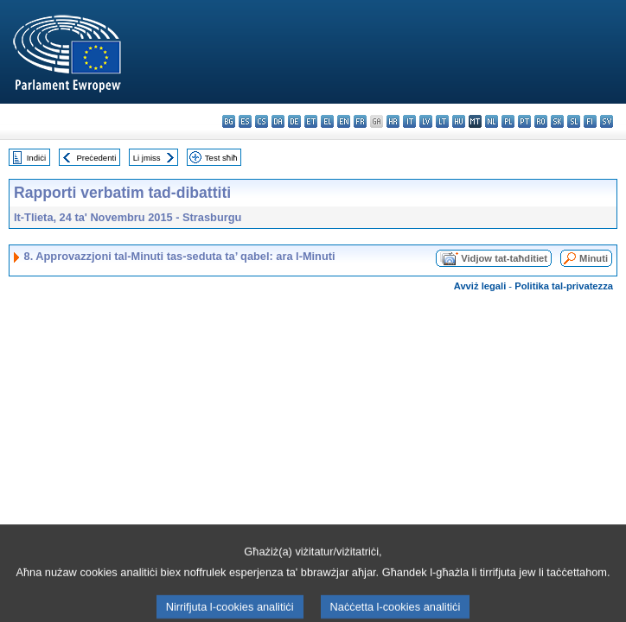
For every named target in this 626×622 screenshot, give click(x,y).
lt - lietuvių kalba (442, 121)
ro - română (540, 121)
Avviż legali (480, 286)
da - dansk (277, 121)
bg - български (228, 121)
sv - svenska (606, 121)
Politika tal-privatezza (563, 286)
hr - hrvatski (392, 121)
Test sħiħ (221, 157)
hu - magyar (458, 121)
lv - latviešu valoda (425, 121)
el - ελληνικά (327, 121)
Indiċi (36, 157)
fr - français (360, 121)
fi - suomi (590, 121)
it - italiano (409, 121)
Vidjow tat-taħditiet (504, 258)
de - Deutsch (294, 121)
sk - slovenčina (557, 121)
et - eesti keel (310, 121)
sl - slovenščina (573, 121)
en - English (343, 121)
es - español (245, 121)
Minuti (593, 258)
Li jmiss (147, 157)
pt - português (524, 121)
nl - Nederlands (491, 121)
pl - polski (507, 121)
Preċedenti (96, 157)
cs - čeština (261, 121)
